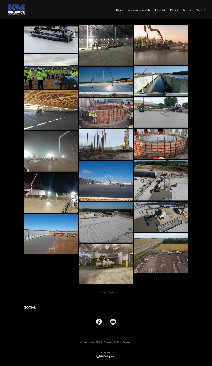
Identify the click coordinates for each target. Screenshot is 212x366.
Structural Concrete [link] (139, 9)
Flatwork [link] (160, 9)
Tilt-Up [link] (187, 9)
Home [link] (119, 9)
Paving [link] (174, 9)
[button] (200, 10)
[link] (16, 9)
